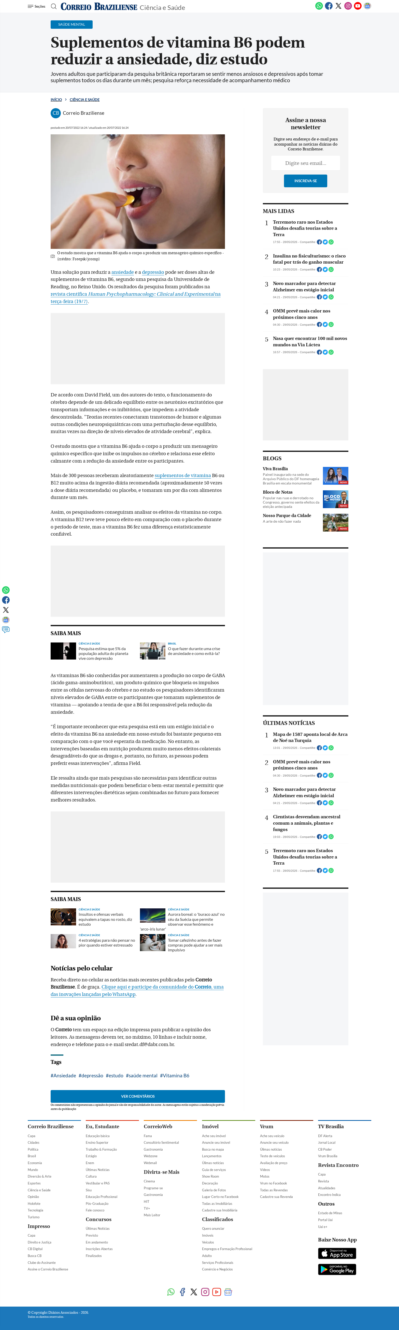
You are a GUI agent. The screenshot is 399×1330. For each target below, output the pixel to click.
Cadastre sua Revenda (276, 1197)
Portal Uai (325, 1220)
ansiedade (122, 272)
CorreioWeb (158, 1126)
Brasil (32, 1156)
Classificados (217, 1219)
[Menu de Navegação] (37, 6)
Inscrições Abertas (99, 1249)
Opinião (33, 1197)
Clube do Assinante (42, 1263)
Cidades (33, 1142)
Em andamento (97, 1242)
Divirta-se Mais (161, 1172)
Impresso (39, 1226)
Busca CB (34, 1256)
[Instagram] (348, 9)
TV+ (147, 1208)
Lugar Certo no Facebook (220, 1197)
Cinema (149, 1181)
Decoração (210, 1183)
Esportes (34, 1183)
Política (33, 1149)
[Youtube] (358, 9)
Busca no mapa (213, 1149)
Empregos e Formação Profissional (227, 1249)
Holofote (34, 1204)
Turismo (33, 1217)
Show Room (210, 1176)
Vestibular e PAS (98, 1183)
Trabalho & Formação (101, 1149)
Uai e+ (322, 1227)
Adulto (207, 1256)
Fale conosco (95, 1210)
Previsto (92, 1235)
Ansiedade (64, 1075)
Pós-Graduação (97, 1204)
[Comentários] (6, 632)
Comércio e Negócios (217, 1269)
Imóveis (207, 1235)
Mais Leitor (152, 1215)
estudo (116, 1075)
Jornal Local (326, 1142)
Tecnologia (35, 1210)
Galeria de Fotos (214, 1190)
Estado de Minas (330, 1213)
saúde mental (143, 1075)
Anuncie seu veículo (274, 1142)
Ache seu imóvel (214, 1136)
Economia (35, 1163)
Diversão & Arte (39, 1176)
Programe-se (153, 1188)
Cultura (91, 1176)
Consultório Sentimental (161, 1142)
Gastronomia (153, 1149)
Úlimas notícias (213, 1163)
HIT (146, 1201)
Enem (90, 1163)
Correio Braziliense (51, 1126)
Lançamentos (212, 1156)
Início (56, 99)
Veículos (208, 1242)
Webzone (151, 1156)
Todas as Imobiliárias (217, 1204)
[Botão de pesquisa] (52, 6)
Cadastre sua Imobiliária (219, 1210)
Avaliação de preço (273, 1163)
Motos (264, 1176)
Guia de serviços (214, 1170)
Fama (148, 1136)
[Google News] (367, 9)
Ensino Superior (97, 1142)
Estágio (91, 1156)
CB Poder (325, 1149)
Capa (31, 1136)
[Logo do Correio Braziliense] (99, 6)
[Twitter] (338, 9)
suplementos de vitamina (183, 475)
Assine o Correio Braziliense (48, 1269)
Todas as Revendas (274, 1190)
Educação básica (98, 1136)
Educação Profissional (101, 1197)
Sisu (89, 1190)
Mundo (33, 1170)
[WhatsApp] (319, 9)
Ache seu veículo (272, 1136)
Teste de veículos (272, 1156)
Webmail (150, 1163)
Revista (323, 1181)
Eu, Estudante (102, 1126)
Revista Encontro (338, 1165)
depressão (153, 272)
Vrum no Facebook (273, 1183)
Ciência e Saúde (162, 7)
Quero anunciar (213, 1228)
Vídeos (265, 1170)
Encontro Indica (329, 1195)
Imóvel (210, 1126)
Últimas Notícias (98, 1170)
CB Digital (35, 1249)
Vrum (266, 1126)
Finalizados (94, 1256)
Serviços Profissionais (217, 1263)
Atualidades (326, 1188)
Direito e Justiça (39, 1242)
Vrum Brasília (327, 1156)
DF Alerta (325, 1136)
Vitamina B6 (176, 1075)
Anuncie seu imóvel (216, 1142)
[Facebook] (329, 9)
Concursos (98, 1219)
